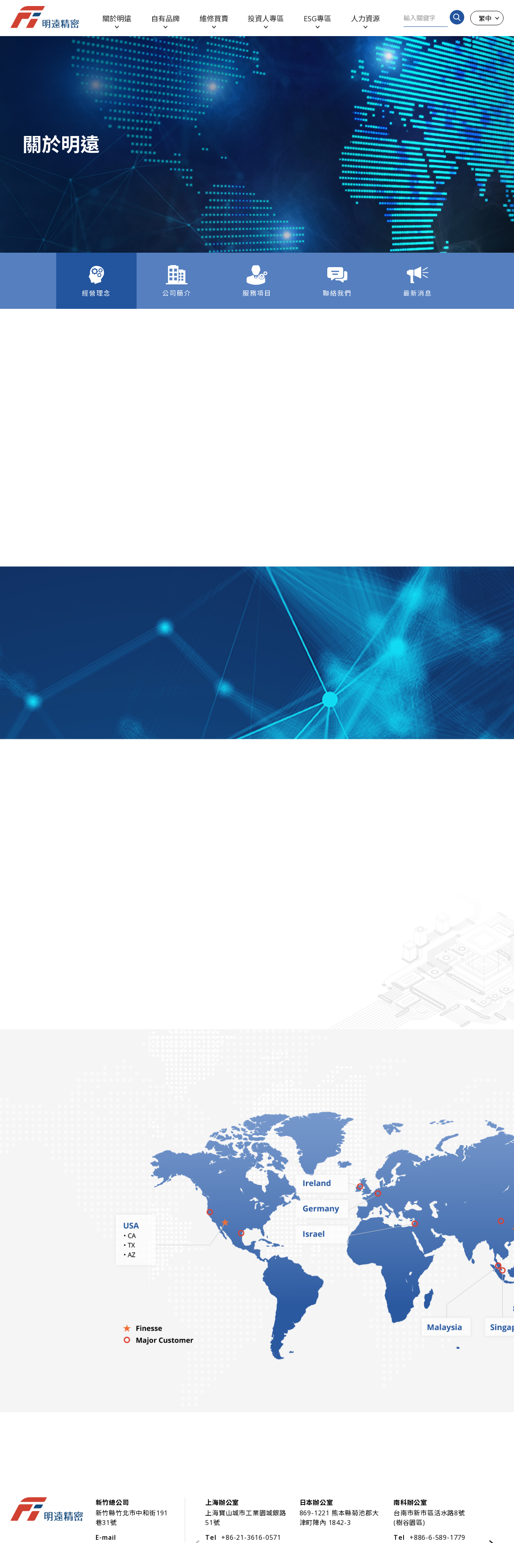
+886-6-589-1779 (437, 1537)
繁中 (485, 18)
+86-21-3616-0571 (251, 1537)
